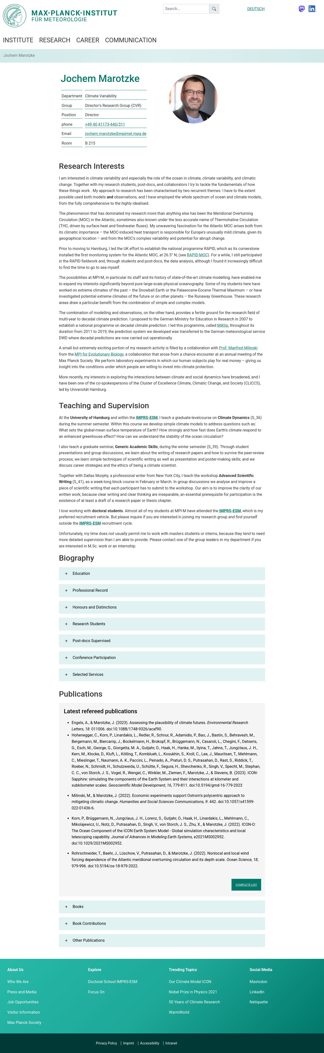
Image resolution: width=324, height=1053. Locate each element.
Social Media (261, 969)
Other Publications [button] (89, 940)
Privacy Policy (106, 1043)
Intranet (171, 1043)
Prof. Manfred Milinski (238, 348)
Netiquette (259, 1002)
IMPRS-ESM (147, 417)
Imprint (128, 1043)
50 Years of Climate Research (194, 1002)
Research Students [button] (89, 624)
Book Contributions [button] (89, 923)
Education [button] (81, 573)
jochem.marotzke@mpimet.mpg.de (116, 133)
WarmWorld (179, 1012)
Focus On (96, 992)
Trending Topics (183, 969)
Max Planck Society (24, 1022)
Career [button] (87, 40)
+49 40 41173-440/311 (105, 124)
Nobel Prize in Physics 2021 (193, 992)
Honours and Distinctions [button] (95, 607)
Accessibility (149, 1043)
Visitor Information (23, 1012)
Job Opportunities (22, 1002)
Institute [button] (18, 40)
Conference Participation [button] (94, 657)
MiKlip (222, 325)
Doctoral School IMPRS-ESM (112, 981)
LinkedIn (257, 992)
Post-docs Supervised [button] (92, 640)
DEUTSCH (256, 9)
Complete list (246, 884)
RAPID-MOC (197, 255)
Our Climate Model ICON (190, 981)
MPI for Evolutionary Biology (99, 354)
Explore (94, 969)
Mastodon (258, 981)
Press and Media (21, 992)
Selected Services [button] (88, 674)
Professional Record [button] (90, 590)
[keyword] (186, 9)
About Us (15, 969)
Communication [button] (131, 40)
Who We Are (18, 981)
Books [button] (78, 906)
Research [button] (54, 40)
